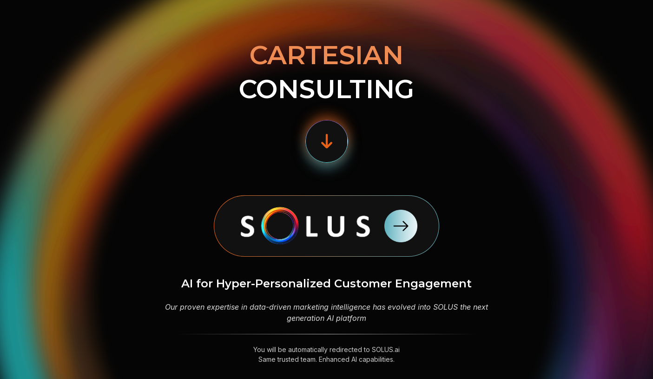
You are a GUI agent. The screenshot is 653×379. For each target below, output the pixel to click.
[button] (326, 141)
